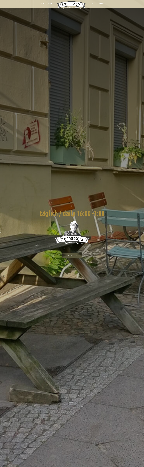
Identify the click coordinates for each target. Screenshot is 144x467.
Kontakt (101, 3)
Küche (50, 3)
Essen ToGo (72, 256)
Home (43, 3)
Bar (92, 3)
